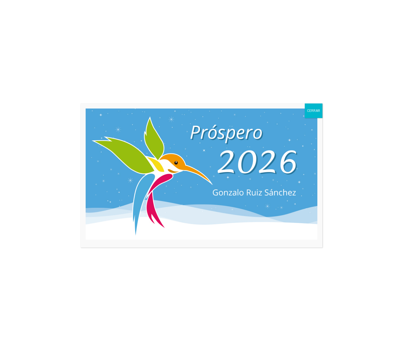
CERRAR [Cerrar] (313, 111)
